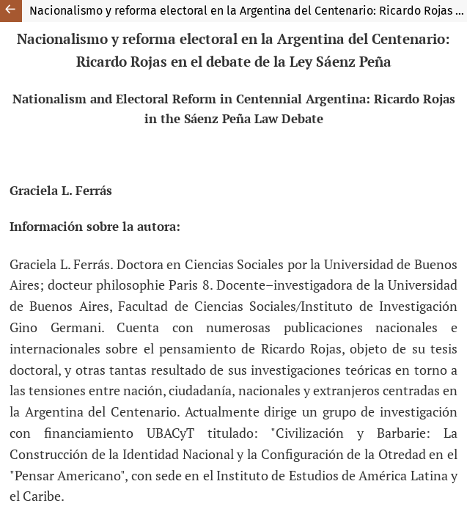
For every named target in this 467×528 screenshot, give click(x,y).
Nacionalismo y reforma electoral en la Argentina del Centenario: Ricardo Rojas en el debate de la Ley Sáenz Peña (248, 11)
